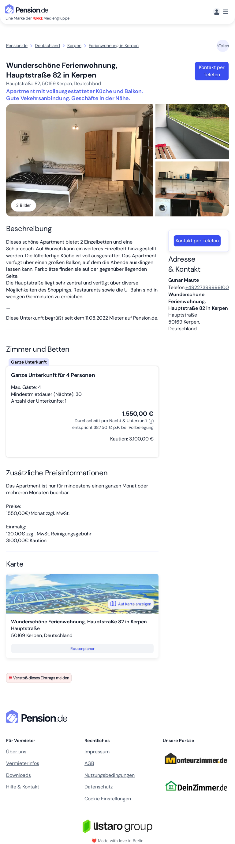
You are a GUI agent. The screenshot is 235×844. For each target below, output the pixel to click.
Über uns (16, 751)
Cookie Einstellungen (107, 798)
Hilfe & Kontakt (22, 787)
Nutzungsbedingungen (109, 775)
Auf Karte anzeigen (130, 604)
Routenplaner (82, 648)
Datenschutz (98, 787)
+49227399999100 (207, 287)
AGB (89, 763)
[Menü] (220, 12)
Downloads (18, 775)
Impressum (97, 751)
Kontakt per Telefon (212, 71)
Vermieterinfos (22, 763)
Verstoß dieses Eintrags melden (39, 677)
